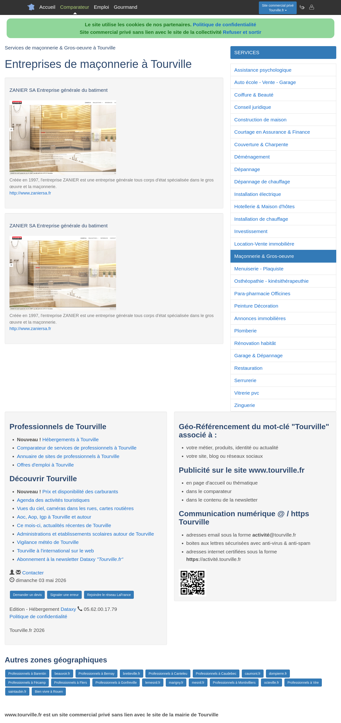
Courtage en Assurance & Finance (272, 132)
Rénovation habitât (255, 343)
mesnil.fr (198, 682)
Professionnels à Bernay (97, 673)
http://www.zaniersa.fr (30, 192)
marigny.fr (176, 682)
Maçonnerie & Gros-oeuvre (264, 256)
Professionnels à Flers (70, 682)
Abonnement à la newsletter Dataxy (70, 559)
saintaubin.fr (17, 691)
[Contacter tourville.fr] (311, 7)
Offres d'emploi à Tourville (45, 464)
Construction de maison (260, 119)
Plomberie (245, 330)
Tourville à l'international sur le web (55, 550)
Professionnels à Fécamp (27, 682)
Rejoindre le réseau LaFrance (109, 595)
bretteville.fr (131, 673)
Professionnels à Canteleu (167, 673)
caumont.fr (252, 673)
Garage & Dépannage (258, 355)
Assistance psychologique (263, 70)
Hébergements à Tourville (70, 439)
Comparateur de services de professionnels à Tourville (77, 447)
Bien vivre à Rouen (49, 691)
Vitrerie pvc (246, 393)
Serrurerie (245, 380)
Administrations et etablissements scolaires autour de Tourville (85, 534)
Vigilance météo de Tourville (48, 542)
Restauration (248, 368)
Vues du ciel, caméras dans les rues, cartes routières (75, 508)
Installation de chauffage (261, 219)
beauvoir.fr (62, 673)
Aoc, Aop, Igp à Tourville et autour (54, 517)
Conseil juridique (252, 107)
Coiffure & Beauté (253, 94)
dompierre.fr (278, 673)
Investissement (250, 231)
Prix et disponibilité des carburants (80, 491)
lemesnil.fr (152, 682)
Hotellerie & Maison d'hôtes (264, 206)
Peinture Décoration (256, 306)
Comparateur (74, 7)
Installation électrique (257, 194)
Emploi (101, 7)
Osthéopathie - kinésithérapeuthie (271, 281)
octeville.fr (271, 682)
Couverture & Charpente (261, 144)
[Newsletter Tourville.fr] (302, 7)
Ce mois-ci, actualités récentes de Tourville (64, 525)
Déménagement (251, 156)
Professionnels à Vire (303, 682)
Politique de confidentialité (224, 24)
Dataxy (68, 609)
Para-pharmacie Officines (262, 293)
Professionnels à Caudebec (216, 673)
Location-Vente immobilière (264, 244)
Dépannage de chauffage (262, 181)
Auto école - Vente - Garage (265, 82)
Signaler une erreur (64, 595)
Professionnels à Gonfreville (116, 682)
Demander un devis (27, 595)
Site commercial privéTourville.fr (278, 8)
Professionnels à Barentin (27, 673)
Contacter (33, 572)
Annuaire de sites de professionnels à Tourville (68, 456)
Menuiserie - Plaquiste (258, 268)
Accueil (47, 7)
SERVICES (246, 52)
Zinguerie (244, 405)
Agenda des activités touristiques (53, 500)
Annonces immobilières (260, 318)
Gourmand (125, 7)
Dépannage (247, 169)
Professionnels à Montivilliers (234, 682)
